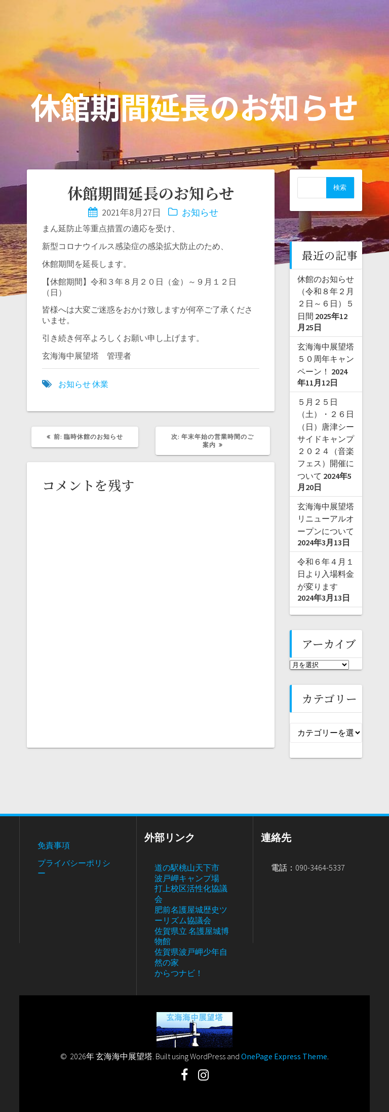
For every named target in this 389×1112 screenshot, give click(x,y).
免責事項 (53, 845)
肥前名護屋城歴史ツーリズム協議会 (190, 915)
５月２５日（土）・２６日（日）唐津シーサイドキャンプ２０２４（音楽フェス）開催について (325, 439)
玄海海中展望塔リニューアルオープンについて (325, 518)
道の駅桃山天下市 (186, 867)
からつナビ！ (178, 973)
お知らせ (200, 212)
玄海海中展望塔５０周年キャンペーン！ (325, 358)
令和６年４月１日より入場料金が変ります (325, 574)
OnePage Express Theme (284, 1056)
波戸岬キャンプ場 (186, 878)
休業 (100, 384)
